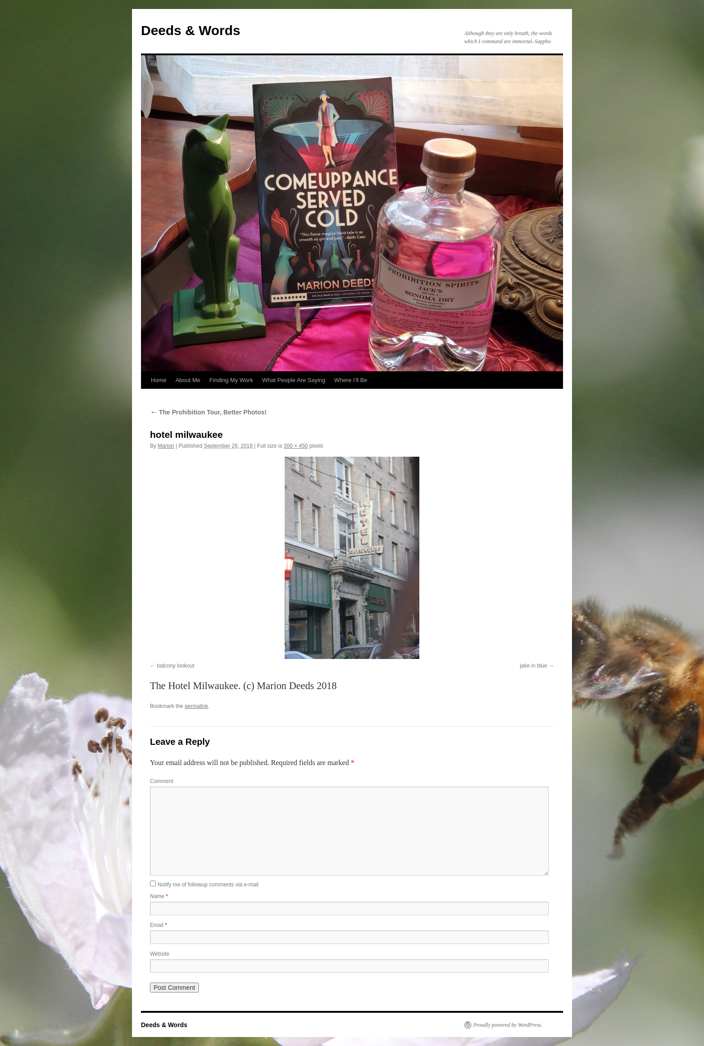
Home (159, 380)
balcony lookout (175, 666)
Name (159, 896)
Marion (166, 446)
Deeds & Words (190, 30)
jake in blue (533, 666)
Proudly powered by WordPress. (507, 1025)
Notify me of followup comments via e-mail (208, 884)
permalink (196, 706)
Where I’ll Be (351, 380)
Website (159, 954)
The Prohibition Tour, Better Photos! (208, 412)
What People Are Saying (294, 380)
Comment (161, 781)
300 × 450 (296, 446)
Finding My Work (231, 380)
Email (158, 925)
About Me (188, 380)
